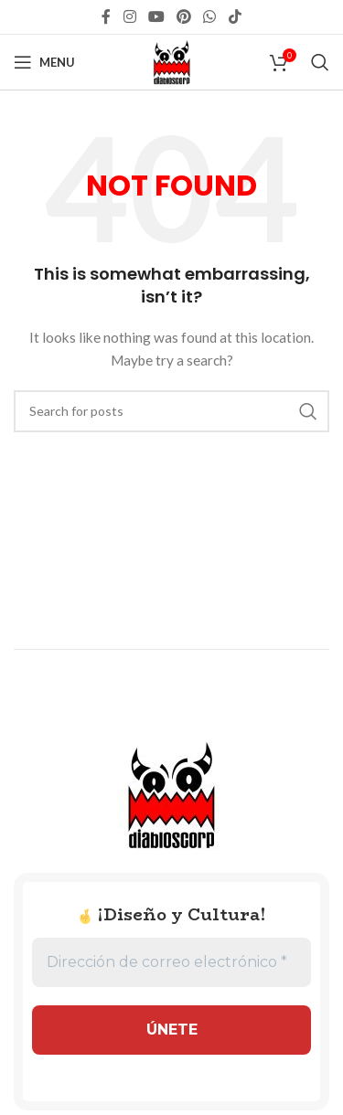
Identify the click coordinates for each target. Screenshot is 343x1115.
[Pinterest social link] (184, 16)
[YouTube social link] (156, 16)
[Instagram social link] (129, 16)
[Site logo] (172, 61)
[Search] (320, 62)
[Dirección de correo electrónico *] (171, 962)
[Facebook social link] (106, 16)
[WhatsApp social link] (210, 16)
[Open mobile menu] (44, 62)
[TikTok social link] (234, 16)
